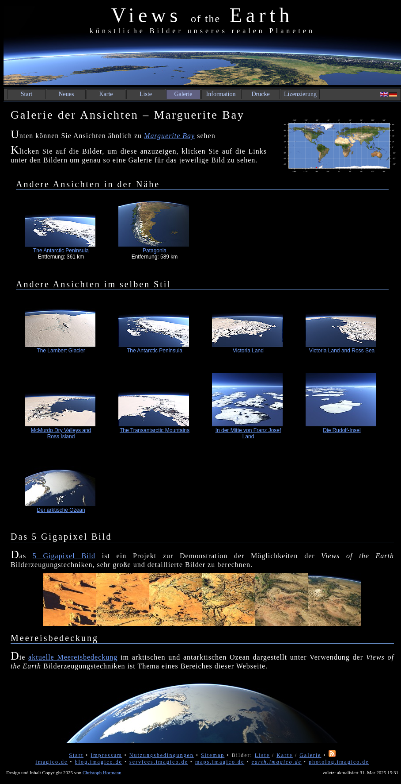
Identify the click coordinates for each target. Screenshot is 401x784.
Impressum (106, 755)
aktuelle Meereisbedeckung (72, 657)
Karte (106, 94)
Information (221, 94)
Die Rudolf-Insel (341, 430)
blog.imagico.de (98, 762)
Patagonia (154, 250)
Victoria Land (248, 351)
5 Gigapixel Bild (64, 556)
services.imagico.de (158, 762)
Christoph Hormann (102, 772)
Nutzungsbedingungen (161, 755)
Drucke (260, 94)
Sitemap (212, 755)
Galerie (183, 94)
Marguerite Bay (169, 135)
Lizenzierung (300, 94)
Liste (146, 94)
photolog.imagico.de (339, 762)
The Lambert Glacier (61, 351)
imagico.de (51, 762)
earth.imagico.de (276, 762)
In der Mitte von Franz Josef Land (248, 433)
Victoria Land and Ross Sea (342, 351)
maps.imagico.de (219, 762)
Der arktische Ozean (61, 510)
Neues (66, 94)
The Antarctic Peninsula (61, 250)
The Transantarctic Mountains (154, 430)
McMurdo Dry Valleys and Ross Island (61, 433)
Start (26, 94)
